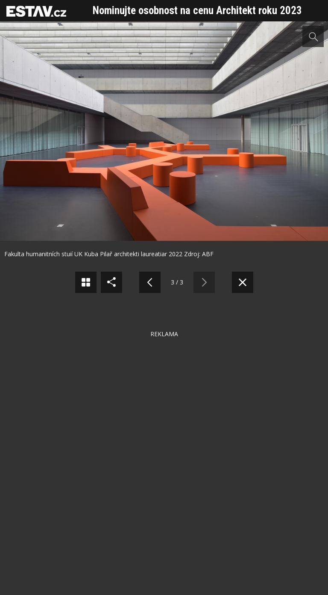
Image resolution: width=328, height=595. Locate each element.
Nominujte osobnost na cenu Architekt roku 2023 (197, 10)
